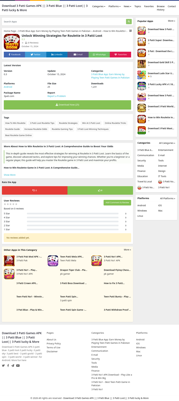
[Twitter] (3, 364)
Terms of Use (53, 347)
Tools (161, 160)
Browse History (161, 8)
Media (140, 165)
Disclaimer (52, 351)
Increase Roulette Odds (36, 129)
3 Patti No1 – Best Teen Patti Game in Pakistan (145, 188)
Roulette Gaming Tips (62, 129)
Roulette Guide (12, 129)
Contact (172, 6)
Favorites (149, 6)
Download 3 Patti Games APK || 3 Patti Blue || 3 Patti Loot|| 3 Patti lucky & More (106, 398)
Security (141, 160)
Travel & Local (144, 181)
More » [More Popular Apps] (171, 21)
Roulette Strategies (68, 123)
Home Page (10, 30)
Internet (162, 165)
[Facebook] (7, 364)
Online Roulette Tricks (115, 123)
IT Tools (162, 176)
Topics (137, 6)
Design (161, 170)
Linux (140, 215)
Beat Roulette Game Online (18, 135)
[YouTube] (17, 364)
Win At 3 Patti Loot (91, 123)
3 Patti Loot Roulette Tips (42, 123)
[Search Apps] (64, 21)
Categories (98, 6)
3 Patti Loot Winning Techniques (93, 129)
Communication (145, 155)
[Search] (129, 21)
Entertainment (165, 149)
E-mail (161, 155)
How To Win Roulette (15, 123)
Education (142, 176)
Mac (160, 210)
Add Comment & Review (117, 202)
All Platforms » (167, 198)
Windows (142, 210)
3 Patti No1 (164, 187)
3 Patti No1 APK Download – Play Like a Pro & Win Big (166, 182)
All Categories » (167, 142)
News (127, 6)
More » (127, 249)
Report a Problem (57, 96)
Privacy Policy (54, 343)
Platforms (114, 6)
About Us (51, 339)
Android (97, 30)
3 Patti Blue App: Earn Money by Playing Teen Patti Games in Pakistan (54, 30)
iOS (160, 205)
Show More (10, 174)
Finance (141, 170)
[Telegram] (12, 364)
